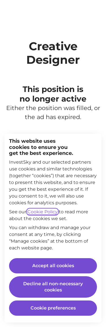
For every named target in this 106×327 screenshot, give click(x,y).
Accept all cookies (53, 265)
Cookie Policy (42, 211)
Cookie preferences (53, 308)
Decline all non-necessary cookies (53, 287)
